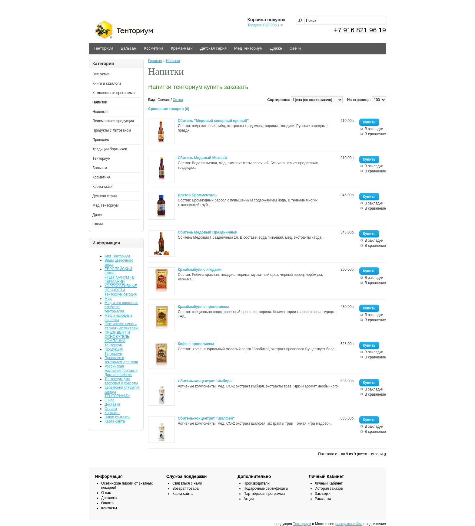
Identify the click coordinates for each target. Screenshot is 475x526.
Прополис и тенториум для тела (121, 360)
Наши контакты (117, 417)
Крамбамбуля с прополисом (203, 307)
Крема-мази (182, 48)
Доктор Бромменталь (197, 195)
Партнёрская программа (264, 494)
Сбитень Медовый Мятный (202, 158)
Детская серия (213, 48)
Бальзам (128, 48)
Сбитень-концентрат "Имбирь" (206, 381)
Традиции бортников (109, 149)
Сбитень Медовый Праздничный (208, 232)
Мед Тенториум (248, 48)
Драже (276, 48)
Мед (108, 298)
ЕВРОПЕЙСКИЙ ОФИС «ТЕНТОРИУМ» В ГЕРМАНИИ (120, 275)
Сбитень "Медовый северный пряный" (213, 121)
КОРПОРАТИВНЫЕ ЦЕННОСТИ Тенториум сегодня (121, 290)
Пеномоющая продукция (113, 121)
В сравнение (375, 134)
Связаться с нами (187, 483)
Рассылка (323, 499)
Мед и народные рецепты (118, 317)
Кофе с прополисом (196, 344)
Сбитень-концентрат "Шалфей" (206, 418)
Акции (249, 499)
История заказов (329, 488)
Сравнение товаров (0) (168, 109)
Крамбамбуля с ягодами (199, 269)
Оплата (111, 409)
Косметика (153, 48)
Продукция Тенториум (114, 351)
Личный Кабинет (329, 483)
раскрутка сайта (349, 524)
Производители (257, 483)
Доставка (112, 404)
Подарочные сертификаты (266, 488)
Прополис (100, 140)
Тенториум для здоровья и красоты (121, 381)
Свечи (295, 48)
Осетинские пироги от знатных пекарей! (122, 326)
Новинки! (100, 111)
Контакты (112, 413)
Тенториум (103, 48)
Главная (155, 61)
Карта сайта (115, 421)
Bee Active (101, 74)
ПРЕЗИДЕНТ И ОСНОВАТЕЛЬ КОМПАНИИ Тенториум (117, 338)
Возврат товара (185, 488)
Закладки (323, 494)
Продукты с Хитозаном (111, 130)
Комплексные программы (113, 93)
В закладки (374, 129)
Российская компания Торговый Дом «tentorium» (121, 370)
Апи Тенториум (117, 256)
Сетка (178, 100)
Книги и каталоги (106, 83)
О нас (109, 400)
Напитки (99, 102)
